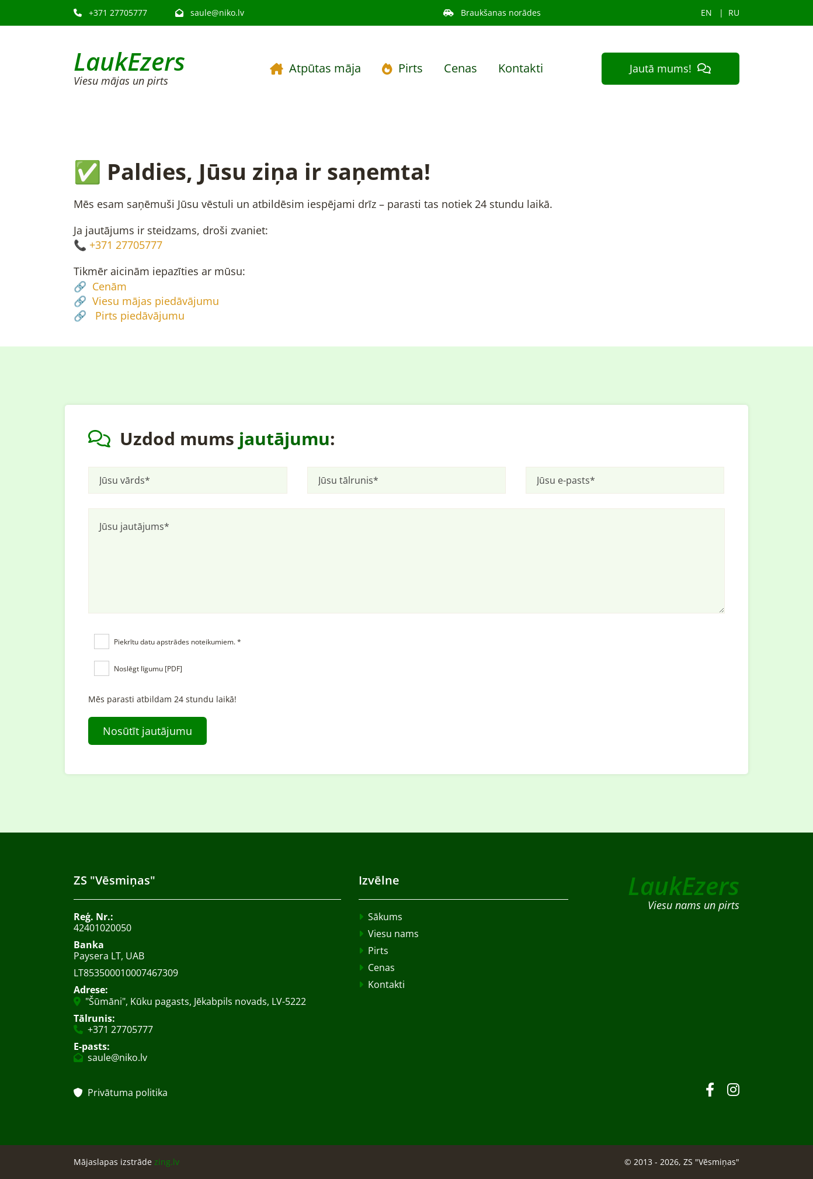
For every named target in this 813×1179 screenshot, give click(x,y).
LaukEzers (129, 61)
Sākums (385, 916)
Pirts (402, 68)
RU (733, 12)
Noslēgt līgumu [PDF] (148, 669)
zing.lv (166, 1161)
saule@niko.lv (209, 12)
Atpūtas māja (315, 68)
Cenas (460, 68)
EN (706, 12)
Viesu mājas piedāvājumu (155, 301)
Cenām (109, 286)
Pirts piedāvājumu (140, 315)
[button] (670, 69)
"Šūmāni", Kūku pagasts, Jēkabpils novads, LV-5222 (195, 1001)
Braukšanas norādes (492, 12)
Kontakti (520, 68)
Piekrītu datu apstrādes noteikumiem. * (177, 642)
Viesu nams (393, 933)
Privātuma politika (121, 1092)
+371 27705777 (110, 12)
